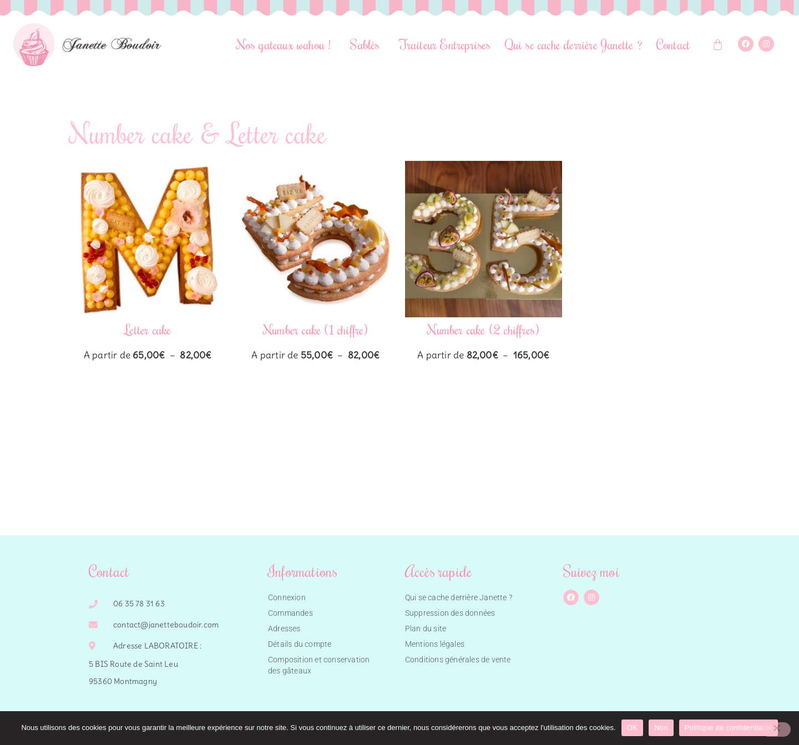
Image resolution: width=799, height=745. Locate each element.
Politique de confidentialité (728, 727)
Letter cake (147, 329)
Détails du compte (299, 644)
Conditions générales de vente (458, 659)
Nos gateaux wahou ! (286, 44)
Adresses (284, 628)
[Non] (776, 729)
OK (632, 727)
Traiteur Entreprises (445, 44)
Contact (673, 44)
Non (661, 727)
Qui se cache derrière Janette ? (574, 44)
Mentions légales (434, 644)
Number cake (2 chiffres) (483, 329)
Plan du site (425, 628)
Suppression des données (450, 613)
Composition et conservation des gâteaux (319, 665)
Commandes (290, 613)
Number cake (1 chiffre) (315, 329)
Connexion (287, 597)
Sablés (367, 44)
